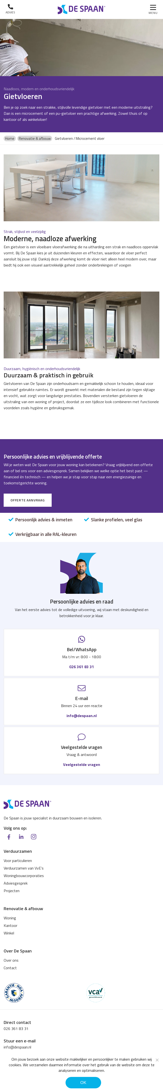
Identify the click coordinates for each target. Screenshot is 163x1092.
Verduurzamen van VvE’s (24, 868)
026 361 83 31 (81, 667)
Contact (10, 968)
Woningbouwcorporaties (24, 876)
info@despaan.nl (82, 716)
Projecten (11, 891)
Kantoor (10, 926)
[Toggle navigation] (153, 9)
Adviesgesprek (16, 883)
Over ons (11, 960)
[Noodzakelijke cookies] (156, 1059)
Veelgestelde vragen (81, 765)
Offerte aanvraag (27, 500)
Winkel (9, 933)
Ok (83, 1082)
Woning (10, 918)
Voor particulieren (18, 861)
